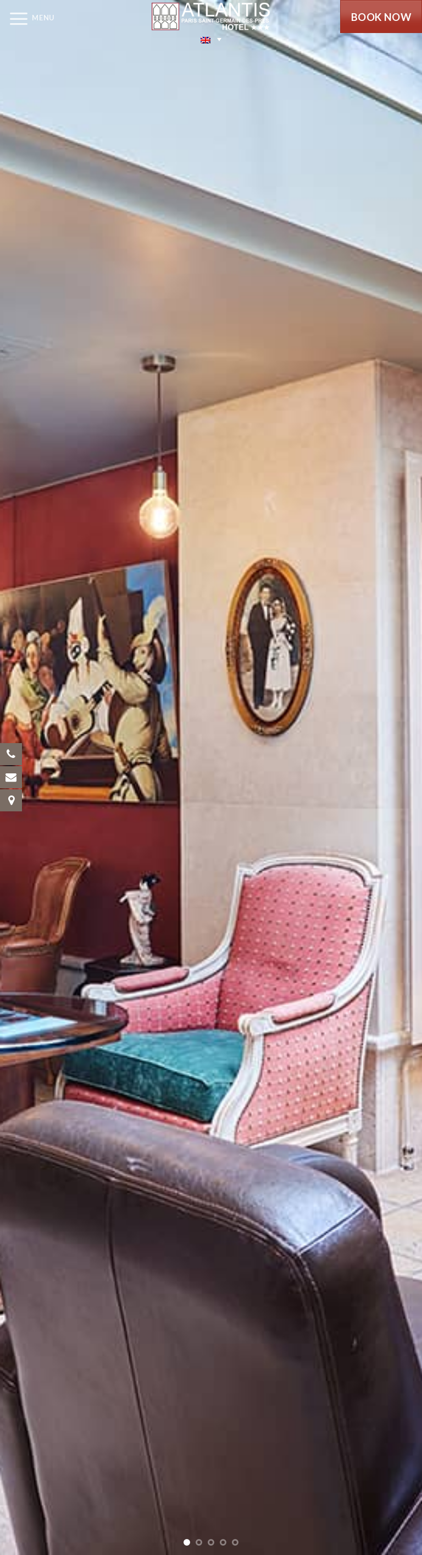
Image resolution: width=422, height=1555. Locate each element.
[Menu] (27, 18)
